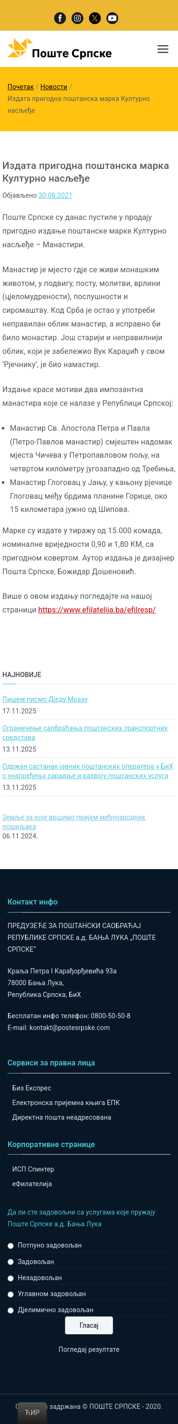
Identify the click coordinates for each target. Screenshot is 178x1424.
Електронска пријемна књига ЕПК (66, 1102)
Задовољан (36, 1261)
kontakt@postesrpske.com (70, 1027)
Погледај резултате (88, 1349)
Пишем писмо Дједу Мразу (45, 699)
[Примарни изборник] (162, 49)
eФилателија (32, 1184)
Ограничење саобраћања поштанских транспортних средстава (85, 732)
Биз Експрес (31, 1088)
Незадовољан (40, 1278)
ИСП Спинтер (33, 1169)
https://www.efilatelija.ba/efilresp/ (96, 609)
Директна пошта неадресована (61, 1117)
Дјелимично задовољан (56, 1310)
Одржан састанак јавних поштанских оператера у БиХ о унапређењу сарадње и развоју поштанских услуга (87, 770)
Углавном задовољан (52, 1294)
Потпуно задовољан (50, 1245)
